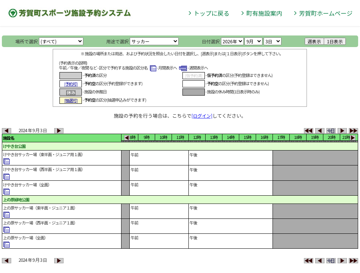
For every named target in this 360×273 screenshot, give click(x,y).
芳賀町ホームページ (326, 13)
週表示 (314, 41)
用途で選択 (117, 41)
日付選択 (211, 41)
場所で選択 (26, 41)
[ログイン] (201, 115)
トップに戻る (212, 13)
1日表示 (335, 41)
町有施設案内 (264, 13)
